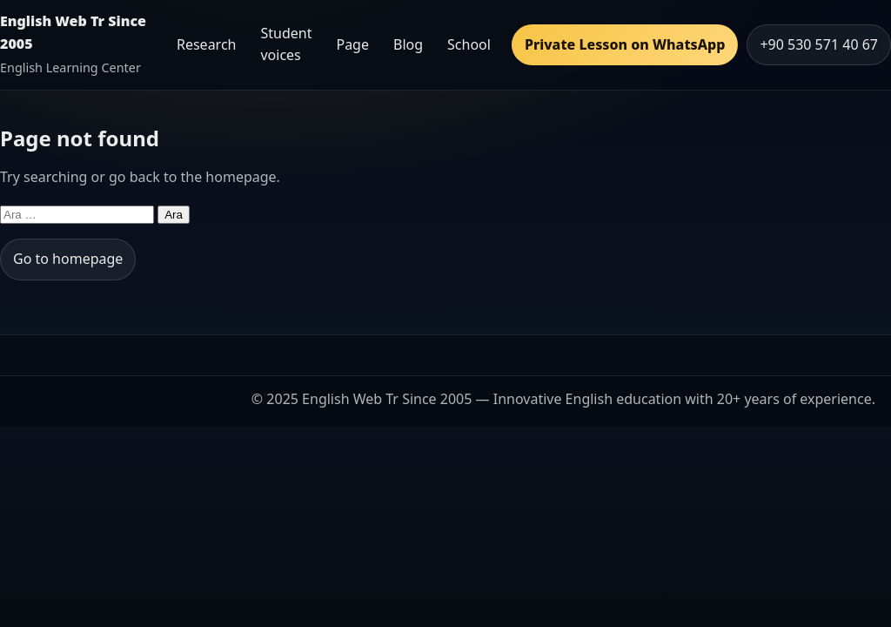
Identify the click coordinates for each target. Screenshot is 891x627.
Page (352, 44)
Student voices (286, 44)
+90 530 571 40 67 (819, 44)
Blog (408, 44)
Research (207, 44)
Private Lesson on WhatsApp (625, 44)
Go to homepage (68, 258)
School (469, 44)
